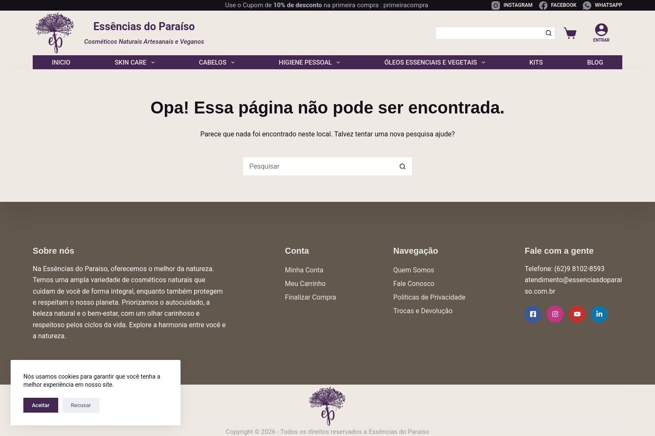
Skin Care (135, 62)
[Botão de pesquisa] (548, 33)
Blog (595, 62)
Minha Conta (304, 270)
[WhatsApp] (602, 5)
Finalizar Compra (310, 297)
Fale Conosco (414, 284)
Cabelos (216, 62)
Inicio (61, 62)
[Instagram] (512, 5)
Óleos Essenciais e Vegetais (434, 62)
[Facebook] (557, 5)
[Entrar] (601, 32)
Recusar (81, 405)
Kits (536, 62)
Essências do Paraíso (144, 26)
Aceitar (41, 405)
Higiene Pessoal (309, 62)
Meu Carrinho (305, 284)
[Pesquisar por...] (488, 33)
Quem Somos (413, 270)
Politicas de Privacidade (429, 297)
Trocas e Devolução (423, 311)
